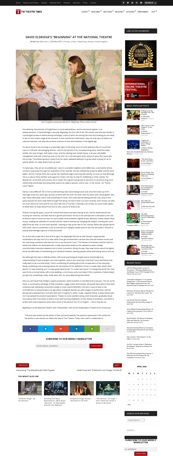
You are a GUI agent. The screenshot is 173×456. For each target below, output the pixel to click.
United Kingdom (101, 32)
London (73, 32)
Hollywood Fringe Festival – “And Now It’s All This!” (81, 390)
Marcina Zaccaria (149, 197)
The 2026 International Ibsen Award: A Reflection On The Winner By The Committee (140, 346)
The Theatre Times (33, 453)
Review (90, 32)
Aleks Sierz (43, 32)
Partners (67, 3)
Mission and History (31, 3)
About (18, 3)
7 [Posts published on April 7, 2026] (133, 375)
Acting (66, 32)
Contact (93, 3)
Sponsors (76, 3)
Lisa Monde (147, 154)
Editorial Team (55, 3)
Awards (44, 3)
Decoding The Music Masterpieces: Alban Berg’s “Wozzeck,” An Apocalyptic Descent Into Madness (55, 392)
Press (85, 3)
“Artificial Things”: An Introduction (26, 390)
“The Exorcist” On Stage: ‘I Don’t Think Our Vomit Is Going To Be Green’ (106, 391)
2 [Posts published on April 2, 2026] (142, 370)
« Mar (129, 395)
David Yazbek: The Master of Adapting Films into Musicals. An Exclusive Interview (139, 311)
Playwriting (82, 32)
